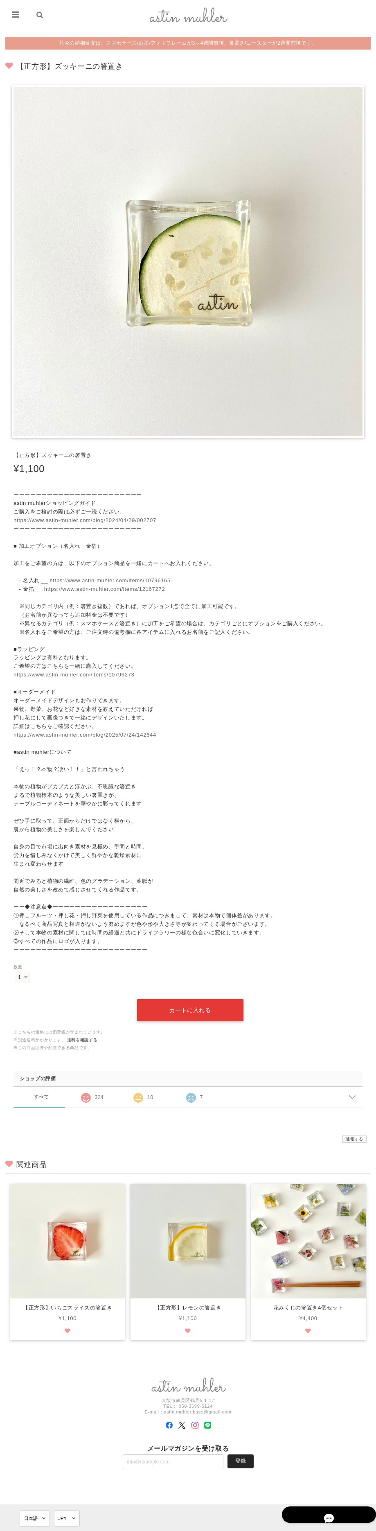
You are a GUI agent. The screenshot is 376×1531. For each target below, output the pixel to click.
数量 (18, 967)
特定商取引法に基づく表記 (332, 1524)
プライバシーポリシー (280, 1524)
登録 (240, 1451)
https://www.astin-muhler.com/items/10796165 (110, 580)
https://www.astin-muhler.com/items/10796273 (74, 675)
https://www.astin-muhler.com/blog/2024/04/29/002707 (85, 520)
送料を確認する (82, 1030)
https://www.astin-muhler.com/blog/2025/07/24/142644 (85, 735)
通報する (354, 1129)
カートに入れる (190, 1000)
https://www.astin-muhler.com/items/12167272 (104, 589)
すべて (41, 1087)
